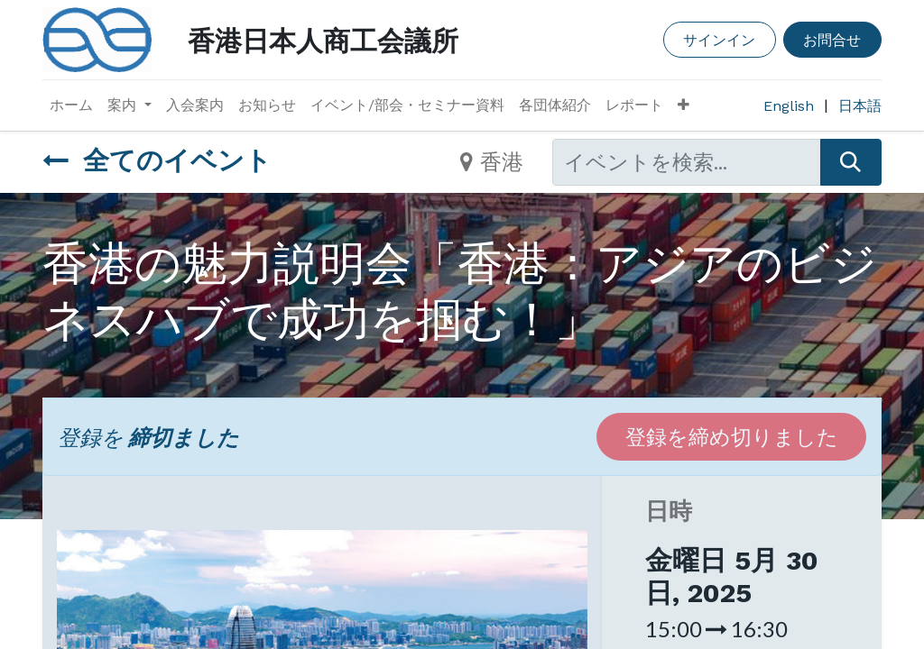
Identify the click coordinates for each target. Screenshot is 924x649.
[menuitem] (71, 105)
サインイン (719, 39)
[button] (683, 105)
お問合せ (832, 39)
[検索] (851, 162)
